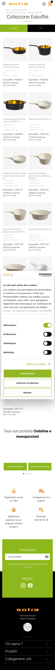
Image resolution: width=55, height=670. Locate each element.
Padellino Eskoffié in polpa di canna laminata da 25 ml (15, 176)
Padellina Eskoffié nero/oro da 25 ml (11, 66)
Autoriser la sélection (27, 383)
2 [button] (26, 473)
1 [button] (23, 473)
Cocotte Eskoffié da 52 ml (39, 229)
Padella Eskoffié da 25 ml (39, 119)
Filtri (14, 28)
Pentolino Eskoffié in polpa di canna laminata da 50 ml (39, 176)
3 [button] (28, 473)
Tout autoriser (27, 373)
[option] (15, 457)
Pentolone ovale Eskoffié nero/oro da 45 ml (14, 120)
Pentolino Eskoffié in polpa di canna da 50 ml (13, 230)
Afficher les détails (36, 364)
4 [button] (31, 473)
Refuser (27, 392)
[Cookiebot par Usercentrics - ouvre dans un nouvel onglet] (39, 275)
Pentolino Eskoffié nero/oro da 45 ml (36, 66)
